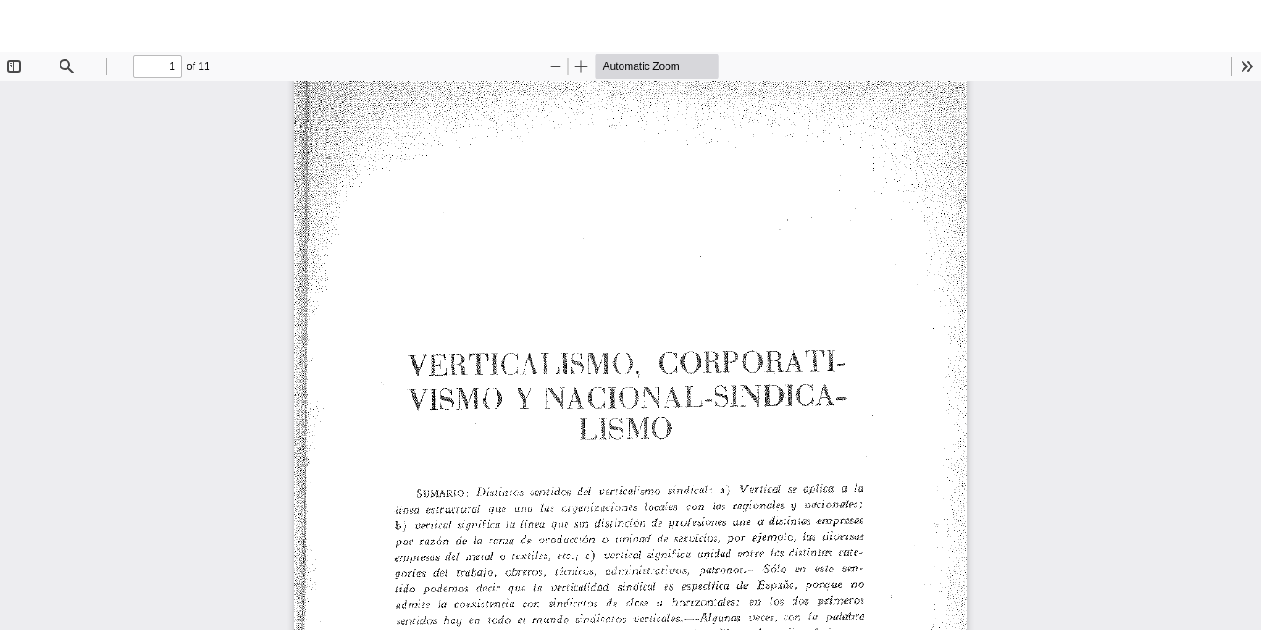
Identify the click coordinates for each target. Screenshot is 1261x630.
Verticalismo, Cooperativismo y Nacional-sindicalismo (173, 26)
